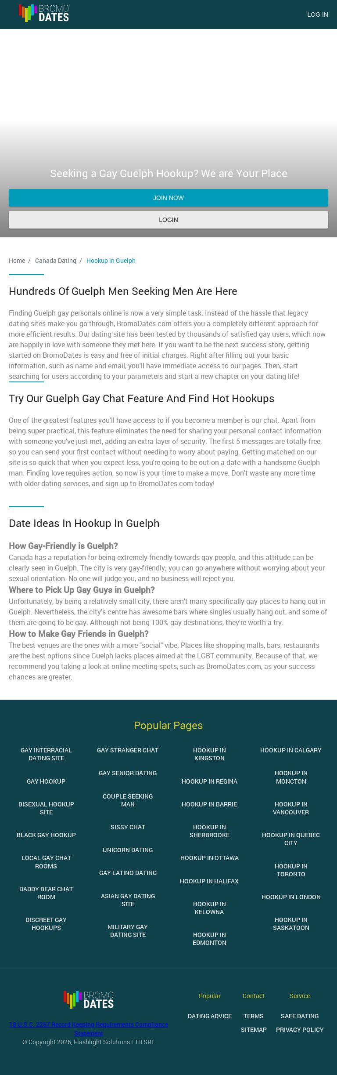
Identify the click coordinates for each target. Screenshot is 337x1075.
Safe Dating (300, 1016)
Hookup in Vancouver (291, 808)
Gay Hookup (46, 781)
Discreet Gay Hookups (46, 923)
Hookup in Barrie (209, 804)
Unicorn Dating (128, 850)
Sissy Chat (128, 827)
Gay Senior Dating (128, 773)
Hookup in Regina (209, 781)
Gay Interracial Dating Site (46, 754)
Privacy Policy (300, 1029)
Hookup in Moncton (291, 777)
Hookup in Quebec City (291, 839)
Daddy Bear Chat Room (46, 893)
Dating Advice (210, 1016)
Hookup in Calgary (291, 750)
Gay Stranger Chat (127, 750)
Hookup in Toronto (291, 870)
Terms (254, 1016)
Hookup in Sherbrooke (209, 831)
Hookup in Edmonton (209, 938)
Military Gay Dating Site (128, 930)
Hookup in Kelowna (209, 908)
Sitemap (254, 1029)
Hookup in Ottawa (209, 857)
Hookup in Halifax (209, 881)
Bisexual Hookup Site (46, 808)
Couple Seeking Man (128, 800)
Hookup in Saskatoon (291, 923)
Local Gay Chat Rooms (46, 861)
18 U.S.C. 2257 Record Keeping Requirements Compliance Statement (88, 1028)
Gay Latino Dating (128, 872)
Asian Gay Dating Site (128, 900)
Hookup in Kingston (209, 754)
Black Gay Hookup (46, 835)
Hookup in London (291, 897)
